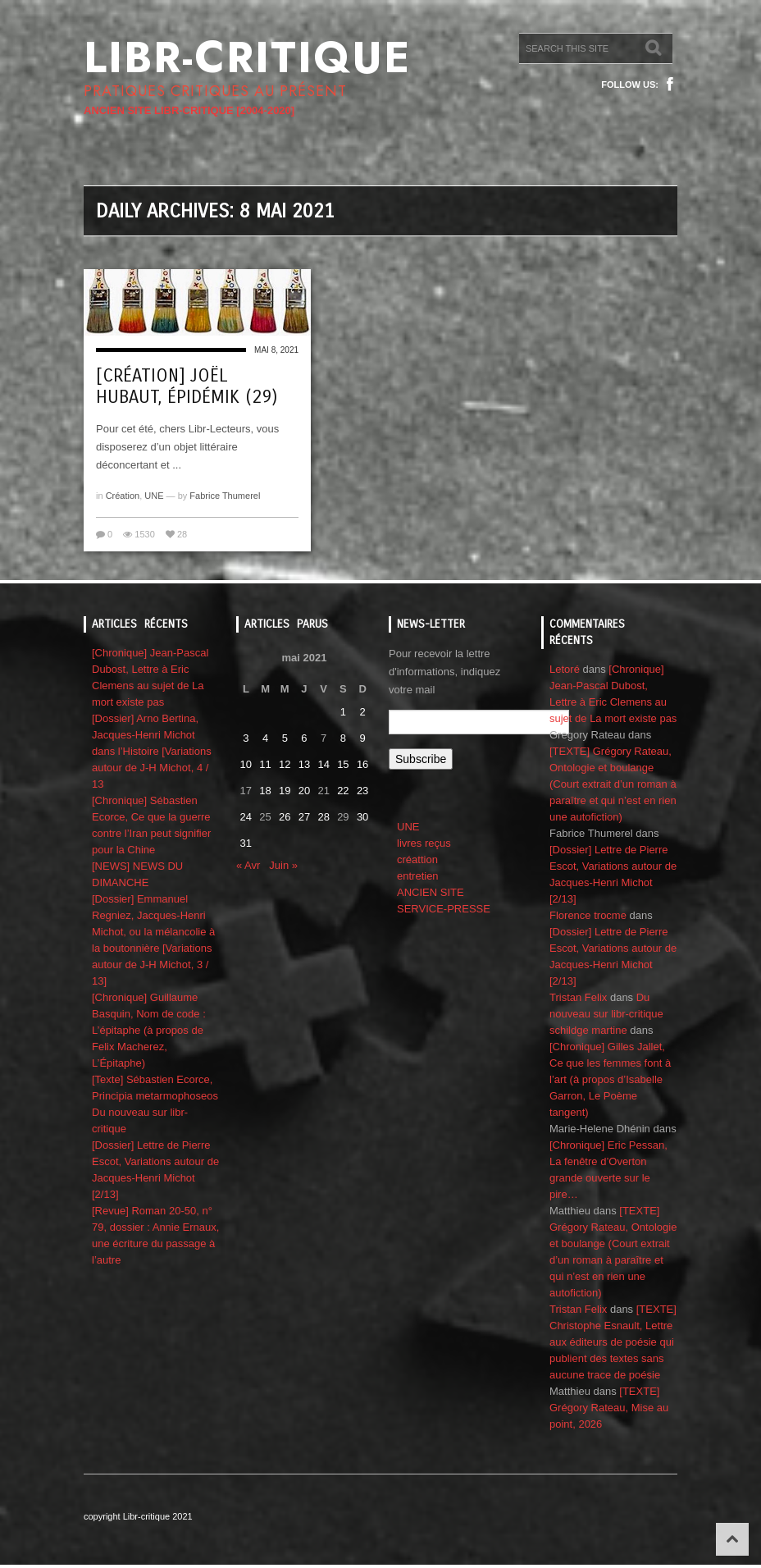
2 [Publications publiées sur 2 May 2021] (362, 712)
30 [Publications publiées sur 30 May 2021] (362, 817)
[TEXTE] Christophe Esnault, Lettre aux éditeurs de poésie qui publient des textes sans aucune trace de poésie (613, 1342)
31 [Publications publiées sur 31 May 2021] (246, 843)
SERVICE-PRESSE (443, 909)
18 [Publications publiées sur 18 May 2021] (265, 790)
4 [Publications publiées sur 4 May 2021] (265, 738)
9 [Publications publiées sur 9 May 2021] (362, 738)
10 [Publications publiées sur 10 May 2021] (246, 764)
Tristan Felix (578, 997)
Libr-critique (247, 57)
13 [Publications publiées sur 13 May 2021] (304, 764)
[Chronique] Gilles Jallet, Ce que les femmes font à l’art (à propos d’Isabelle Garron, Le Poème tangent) (610, 1079)
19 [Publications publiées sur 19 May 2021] (284, 790)
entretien (418, 876)
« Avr (248, 865)
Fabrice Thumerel (224, 496)
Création (123, 496)
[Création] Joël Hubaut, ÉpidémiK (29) (186, 386)
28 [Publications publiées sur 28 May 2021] (323, 817)
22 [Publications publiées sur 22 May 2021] (343, 790)
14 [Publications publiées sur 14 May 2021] (323, 764)
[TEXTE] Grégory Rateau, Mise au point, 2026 (608, 1407)
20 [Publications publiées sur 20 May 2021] (304, 790)
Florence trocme (588, 915)
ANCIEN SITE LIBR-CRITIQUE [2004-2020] (189, 110)
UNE (153, 496)
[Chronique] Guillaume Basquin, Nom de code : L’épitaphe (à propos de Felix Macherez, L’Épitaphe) (149, 1030)
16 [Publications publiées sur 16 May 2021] (362, 764)
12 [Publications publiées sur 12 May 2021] (284, 764)
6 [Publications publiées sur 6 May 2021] (304, 738)
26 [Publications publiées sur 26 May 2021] (284, 817)
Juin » (283, 865)
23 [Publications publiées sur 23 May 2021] (362, 790)
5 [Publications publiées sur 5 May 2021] (285, 738)
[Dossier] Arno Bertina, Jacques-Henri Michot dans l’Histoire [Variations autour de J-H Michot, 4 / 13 (152, 751)
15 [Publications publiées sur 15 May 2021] (343, 764)
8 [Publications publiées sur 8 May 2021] (343, 738)
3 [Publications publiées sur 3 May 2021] (245, 738)
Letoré (564, 669)
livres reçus (424, 843)
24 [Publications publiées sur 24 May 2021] (246, 817)
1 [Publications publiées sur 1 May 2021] (343, 712)
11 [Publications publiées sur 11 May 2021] (265, 764)
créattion (417, 859)
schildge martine (588, 1030)
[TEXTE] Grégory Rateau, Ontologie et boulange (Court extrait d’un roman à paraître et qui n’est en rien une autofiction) (613, 784)
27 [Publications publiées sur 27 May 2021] (304, 817)
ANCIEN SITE (430, 892)
